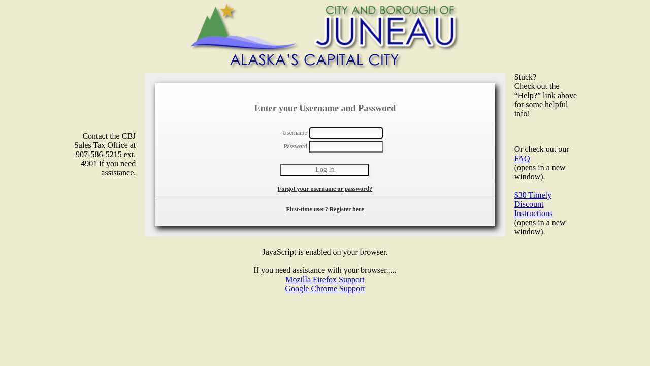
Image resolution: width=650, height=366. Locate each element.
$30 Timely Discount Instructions (533, 204)
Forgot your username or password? (325, 188)
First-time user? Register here (325, 209)
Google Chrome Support (325, 288)
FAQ (522, 158)
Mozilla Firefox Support (325, 279)
